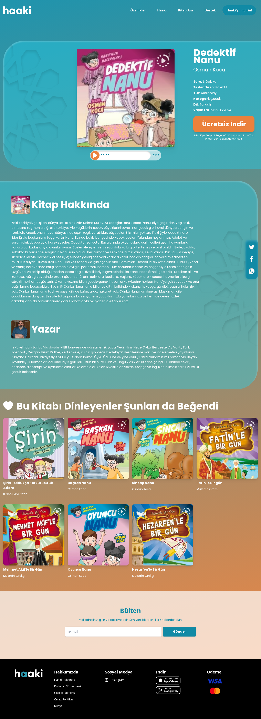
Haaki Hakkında (64, 680)
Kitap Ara (185, 10)
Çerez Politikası (64, 699)
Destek (210, 10)
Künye (58, 706)
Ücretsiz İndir (224, 124)
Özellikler (138, 10)
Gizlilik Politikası (64, 693)
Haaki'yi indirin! (239, 10)
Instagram (115, 680)
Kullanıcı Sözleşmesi (67, 686)
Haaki (162, 10)
